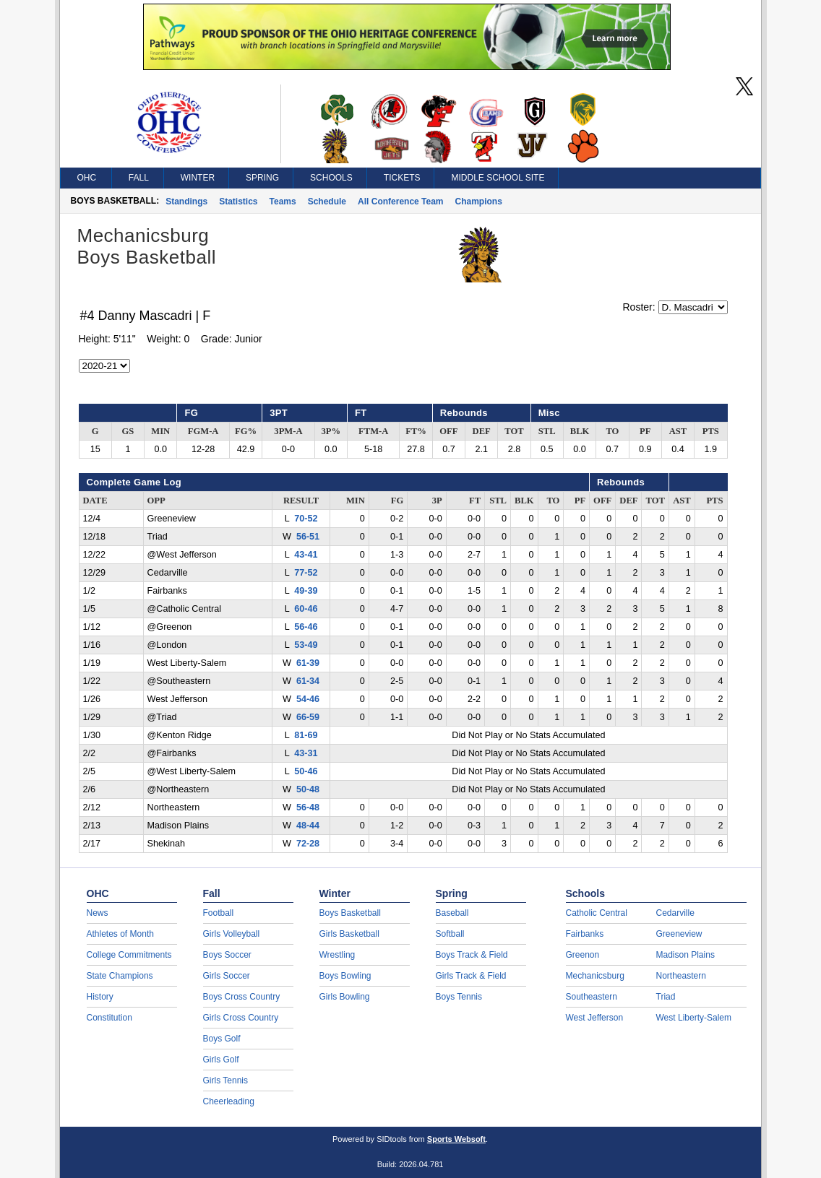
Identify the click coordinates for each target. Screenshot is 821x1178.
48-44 (307, 825)
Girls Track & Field (471, 976)
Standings (186, 201)
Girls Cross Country (241, 1018)
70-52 (305, 519)
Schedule (327, 201)
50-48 (307, 789)
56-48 (307, 807)
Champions (478, 201)
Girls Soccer (226, 976)
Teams (283, 201)
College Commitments (129, 955)
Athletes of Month (120, 934)
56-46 (305, 627)
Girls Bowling (344, 997)
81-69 (305, 735)
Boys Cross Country (241, 997)
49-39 (305, 591)
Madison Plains (685, 955)
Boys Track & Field (472, 955)
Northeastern (681, 976)
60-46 (305, 609)
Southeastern (591, 997)
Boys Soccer (227, 955)
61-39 (307, 663)
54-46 (307, 699)
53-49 (305, 645)
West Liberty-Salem (693, 1018)
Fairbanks (585, 934)
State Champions (120, 976)
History (100, 997)
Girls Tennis (225, 1080)
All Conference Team (400, 201)
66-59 (307, 717)
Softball (450, 934)
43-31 (305, 753)
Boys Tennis (459, 997)
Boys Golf (222, 1039)
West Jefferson (595, 1018)
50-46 (305, 771)
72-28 (307, 844)
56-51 (307, 537)
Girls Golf (221, 1059)
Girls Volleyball (231, 934)
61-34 (307, 681)
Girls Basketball (349, 934)
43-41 (305, 555)
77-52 (305, 573)
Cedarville (675, 913)
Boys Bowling (345, 976)
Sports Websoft (456, 1139)
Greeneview (679, 934)
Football (218, 913)
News (97, 913)
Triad (666, 997)
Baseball (452, 913)
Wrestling (337, 955)
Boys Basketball (350, 913)
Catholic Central (596, 913)
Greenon (583, 955)
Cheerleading (228, 1101)
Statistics (238, 201)
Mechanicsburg (595, 976)
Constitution (109, 1018)
